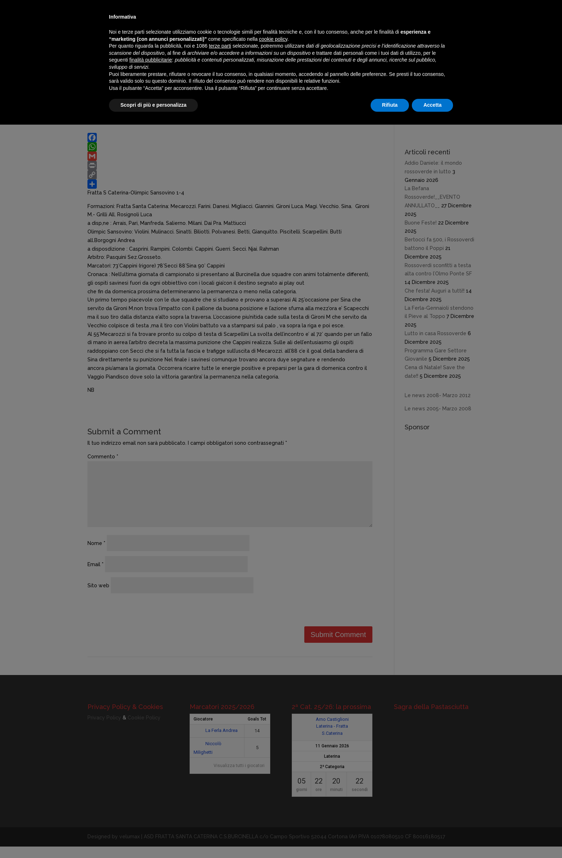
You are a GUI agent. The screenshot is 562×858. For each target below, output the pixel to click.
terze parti (220, 46)
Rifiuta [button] (390, 105)
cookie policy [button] (273, 39)
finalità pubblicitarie (150, 60)
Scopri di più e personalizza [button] (153, 105)
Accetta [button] (432, 105)
